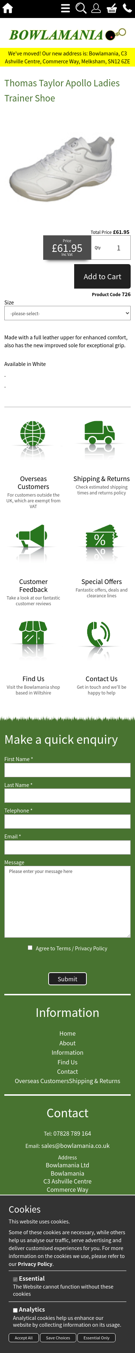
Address (67, 1157)
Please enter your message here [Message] (67, 902)
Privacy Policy (91, 948)
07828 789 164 (72, 1133)
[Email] (67, 847)
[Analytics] (15, 1310)
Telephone (18, 810)
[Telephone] (67, 821)
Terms (63, 948)
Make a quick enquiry (61, 739)
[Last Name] (67, 795)
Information (68, 1012)
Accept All (24, 1337)
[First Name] (67, 770)
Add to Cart (102, 276)
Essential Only (96, 1337)
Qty (97, 247)
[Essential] (15, 1279)
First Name (18, 759)
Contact (67, 1112)
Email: (32, 1145)
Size (9, 302)
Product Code (106, 294)
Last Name (18, 785)
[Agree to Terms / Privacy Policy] (30, 947)
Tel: (48, 1133)
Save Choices (58, 1337)
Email (12, 836)
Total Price (101, 232)
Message (14, 862)
